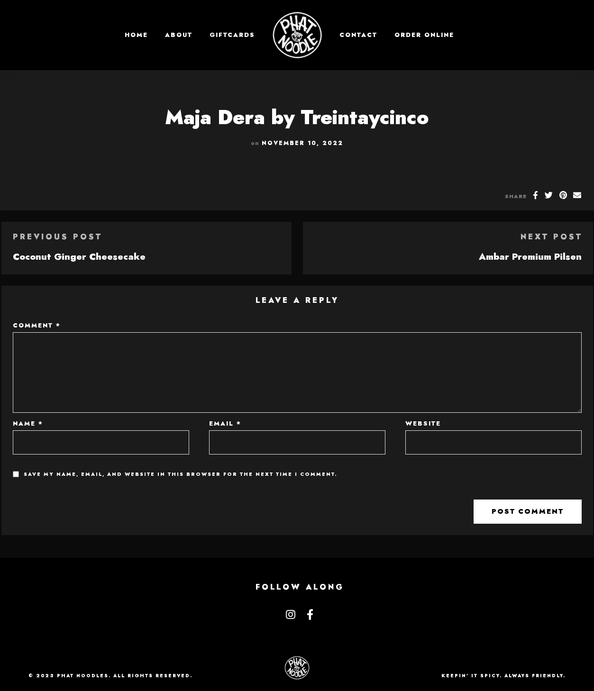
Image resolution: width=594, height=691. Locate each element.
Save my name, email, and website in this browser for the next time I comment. (181, 474)
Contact (358, 34)
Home (136, 34)
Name (28, 423)
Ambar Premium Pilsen (530, 256)
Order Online (424, 34)
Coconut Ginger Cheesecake (79, 256)
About (178, 34)
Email (225, 423)
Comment (37, 325)
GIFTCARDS (232, 34)
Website (423, 423)
